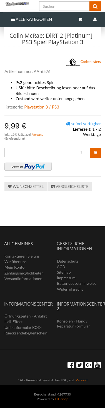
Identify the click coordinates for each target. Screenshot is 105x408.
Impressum (66, 277)
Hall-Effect (13, 321)
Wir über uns (15, 261)
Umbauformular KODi (23, 327)
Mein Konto (14, 267)
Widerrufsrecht (70, 289)
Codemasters (83, 62)
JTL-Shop (61, 399)
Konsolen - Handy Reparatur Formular (73, 323)
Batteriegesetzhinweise (76, 283)
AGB (61, 266)
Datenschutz (67, 261)
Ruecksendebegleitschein (26, 333)
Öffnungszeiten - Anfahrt (25, 316)
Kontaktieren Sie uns (22, 256)
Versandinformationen (23, 278)
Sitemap (64, 272)
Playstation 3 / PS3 (41, 106)
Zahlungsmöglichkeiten (24, 273)
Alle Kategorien (31, 19)
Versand (38, 134)
